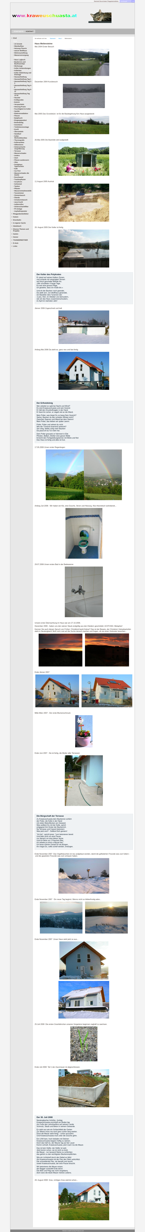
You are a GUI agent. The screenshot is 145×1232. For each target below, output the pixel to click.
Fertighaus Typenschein (19, 165)
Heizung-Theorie (20, 48)
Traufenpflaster (20, 179)
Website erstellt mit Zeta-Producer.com (73, 1230)
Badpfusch (18, 118)
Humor (15, 237)
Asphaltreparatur (20, 211)
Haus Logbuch (19, 60)
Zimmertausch (19, 195)
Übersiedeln (18, 131)
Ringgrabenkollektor (112, 1)
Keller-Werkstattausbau (20, 137)
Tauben (17, 186)
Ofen (16, 162)
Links (15, 246)
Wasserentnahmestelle (22, 191)
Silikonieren (18, 145)
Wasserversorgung (21, 55)
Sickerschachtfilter (21, 206)
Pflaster (17, 188)
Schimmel (18, 184)
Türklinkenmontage (21, 127)
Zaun (16, 158)
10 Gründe (18, 44)
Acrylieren (18, 182)
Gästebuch (17, 226)
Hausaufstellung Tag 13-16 (22, 94)
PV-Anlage (18, 209)
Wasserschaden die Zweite (21, 174)
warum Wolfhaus (20, 51)
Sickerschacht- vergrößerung (20, 148)
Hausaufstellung (20, 77)
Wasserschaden (20, 153)
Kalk (16, 169)
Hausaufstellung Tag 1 (22, 79)
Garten (15, 234)
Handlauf (17, 134)
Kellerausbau (19, 142)
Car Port (17, 171)
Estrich (17, 102)
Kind (15, 38)
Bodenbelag (18, 122)
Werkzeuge (18, 66)
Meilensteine (19, 57)
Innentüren (18, 125)
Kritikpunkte (19, 100)
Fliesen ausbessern (21, 160)
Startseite (96, 1)
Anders (17, 155)
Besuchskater (103, 1)
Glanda (17, 197)
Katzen (15, 217)
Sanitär (17, 111)
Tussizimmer (19, 193)
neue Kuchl (18, 202)
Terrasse (17, 151)
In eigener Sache (19, 223)
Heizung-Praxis (20, 107)
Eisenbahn (17, 220)
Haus (15, 41)
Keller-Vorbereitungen (22, 68)
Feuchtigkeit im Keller (22, 109)
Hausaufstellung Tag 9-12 (23, 90)
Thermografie (19, 140)
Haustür (17, 98)
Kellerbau (18, 70)
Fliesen (17, 116)
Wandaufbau (19, 46)
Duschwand (18, 177)
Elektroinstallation (21, 113)
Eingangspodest (20, 120)
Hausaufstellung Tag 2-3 (23, 82)
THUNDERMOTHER (20, 240)
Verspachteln (19, 104)
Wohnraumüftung (20, 53)
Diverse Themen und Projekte (21, 230)
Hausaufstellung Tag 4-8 (23, 86)
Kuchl (16, 129)
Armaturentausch (20, 200)
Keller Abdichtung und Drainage (22, 73)
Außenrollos (19, 204)
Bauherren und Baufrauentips (20, 63)
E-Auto (15, 243)
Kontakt (29, 31)
